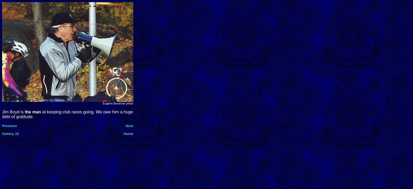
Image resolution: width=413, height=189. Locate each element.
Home (128, 134)
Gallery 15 (10, 134)
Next (129, 126)
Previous (9, 126)
